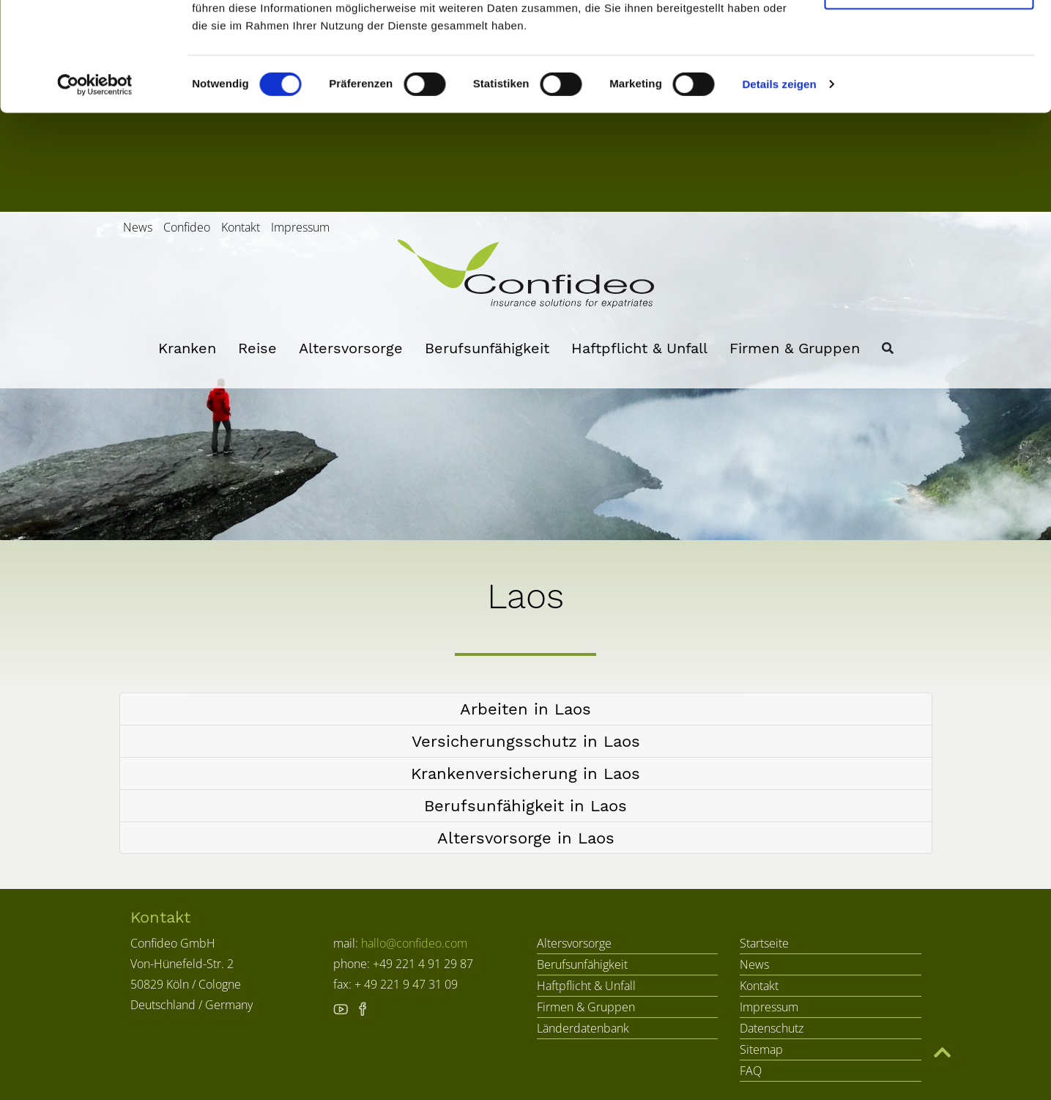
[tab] (526, 709)
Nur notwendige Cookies (928, 87)
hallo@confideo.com (414, 943)
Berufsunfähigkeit (487, 348)
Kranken (187, 348)
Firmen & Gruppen (794, 348)
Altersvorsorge (351, 348)
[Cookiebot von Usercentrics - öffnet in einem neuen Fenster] (95, 183)
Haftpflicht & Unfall (639, 348)
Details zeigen (779, 183)
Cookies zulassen (929, 38)
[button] (526, 709)
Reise (257, 348)
